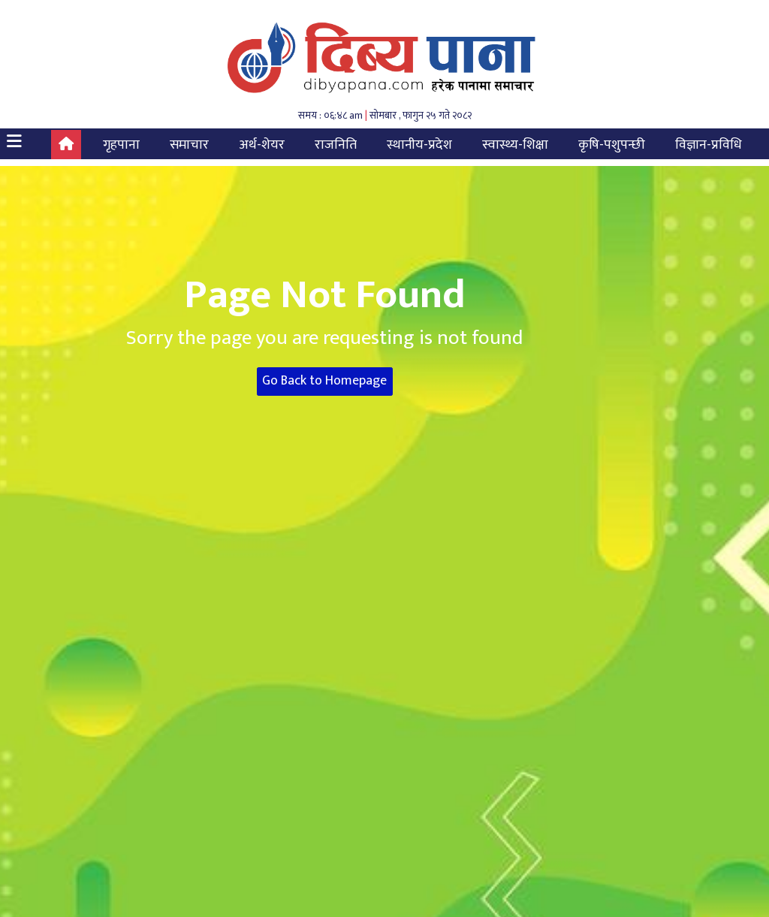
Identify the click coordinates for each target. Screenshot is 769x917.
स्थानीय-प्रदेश (419, 145)
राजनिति (336, 145)
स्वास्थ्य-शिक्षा (515, 145)
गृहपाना (121, 145)
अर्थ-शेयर (262, 145)
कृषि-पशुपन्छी (611, 145)
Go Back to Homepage (324, 381)
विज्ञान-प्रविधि (708, 145)
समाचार (189, 145)
